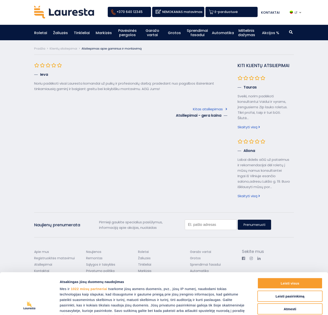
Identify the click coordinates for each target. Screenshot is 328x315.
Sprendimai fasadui (197, 33)
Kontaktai (270, 12)
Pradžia (39, 48)
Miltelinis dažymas (246, 33)
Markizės (104, 32)
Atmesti (290, 270)
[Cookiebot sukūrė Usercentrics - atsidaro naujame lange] (29, 306)
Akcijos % (270, 32)
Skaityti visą (249, 127)
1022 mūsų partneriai (89, 250)
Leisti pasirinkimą (290, 257)
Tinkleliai (82, 32)
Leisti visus (290, 245)
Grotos (174, 32)
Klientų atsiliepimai (63, 48)
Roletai (40, 32)
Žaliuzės (60, 32)
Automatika (223, 32)
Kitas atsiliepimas (210, 109)
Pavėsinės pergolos (127, 33)
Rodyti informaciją (233, 306)
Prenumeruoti (254, 224)
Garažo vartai (152, 33)
